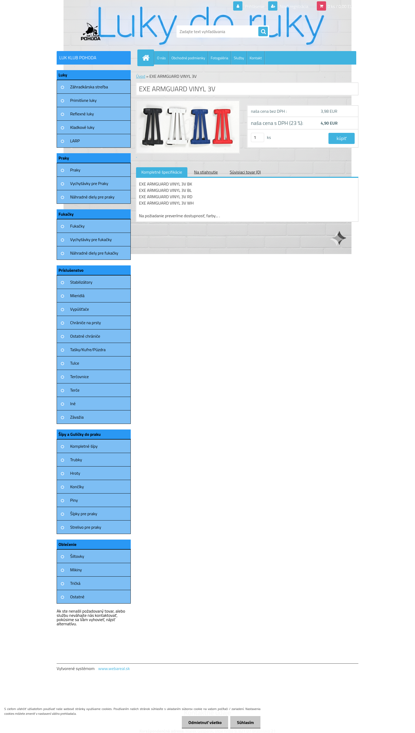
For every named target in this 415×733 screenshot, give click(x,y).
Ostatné (77, 597)
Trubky (76, 459)
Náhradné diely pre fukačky (94, 253)
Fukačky (77, 226)
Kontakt (256, 58)
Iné (73, 403)
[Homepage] (148, 57)
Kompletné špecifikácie (161, 172)
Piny (74, 500)
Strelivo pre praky (85, 527)
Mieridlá (77, 295)
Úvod (140, 76)
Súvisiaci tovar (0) (245, 172)
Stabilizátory (81, 282)
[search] (263, 32)
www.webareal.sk (114, 668)
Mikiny (76, 570)
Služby (239, 58)
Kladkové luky (82, 127)
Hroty (75, 473)
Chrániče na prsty (85, 322)
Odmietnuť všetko (205, 722)
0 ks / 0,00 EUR (341, 6)
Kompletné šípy (84, 446)
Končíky (77, 486)
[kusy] (257, 137)
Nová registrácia (293, 6)
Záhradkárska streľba (89, 87)
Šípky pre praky (83, 513)
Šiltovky (77, 556)
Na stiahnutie (206, 172)
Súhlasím (245, 722)
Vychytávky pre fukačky (91, 239)
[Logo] (93, 31)
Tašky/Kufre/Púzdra (88, 349)
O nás (161, 58)
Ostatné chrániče (85, 336)
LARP (75, 141)
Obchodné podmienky (188, 58)
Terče (74, 390)
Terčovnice (79, 376)
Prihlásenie (254, 6)
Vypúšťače (79, 309)
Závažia (77, 417)
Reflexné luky (82, 114)
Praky (75, 170)
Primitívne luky (83, 100)
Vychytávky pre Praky (89, 183)
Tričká (75, 583)
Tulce (74, 363)
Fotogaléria (219, 58)
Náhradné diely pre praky (92, 197)
